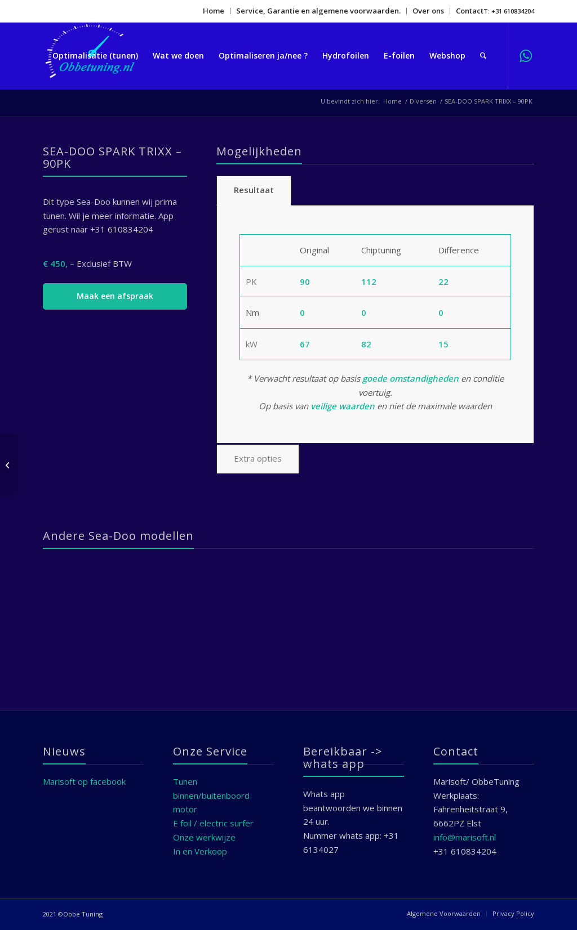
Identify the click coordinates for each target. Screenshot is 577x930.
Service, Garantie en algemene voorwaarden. (318, 11)
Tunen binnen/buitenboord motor (211, 795)
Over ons (428, 11)
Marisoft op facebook (84, 781)
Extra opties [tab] (258, 458)
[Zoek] (483, 56)
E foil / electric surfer (213, 823)
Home (213, 11)
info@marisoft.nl (464, 837)
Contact (469, 11)
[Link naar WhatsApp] (525, 55)
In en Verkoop (200, 851)
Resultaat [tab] (254, 189)
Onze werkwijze (204, 837)
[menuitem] (213, 11)
